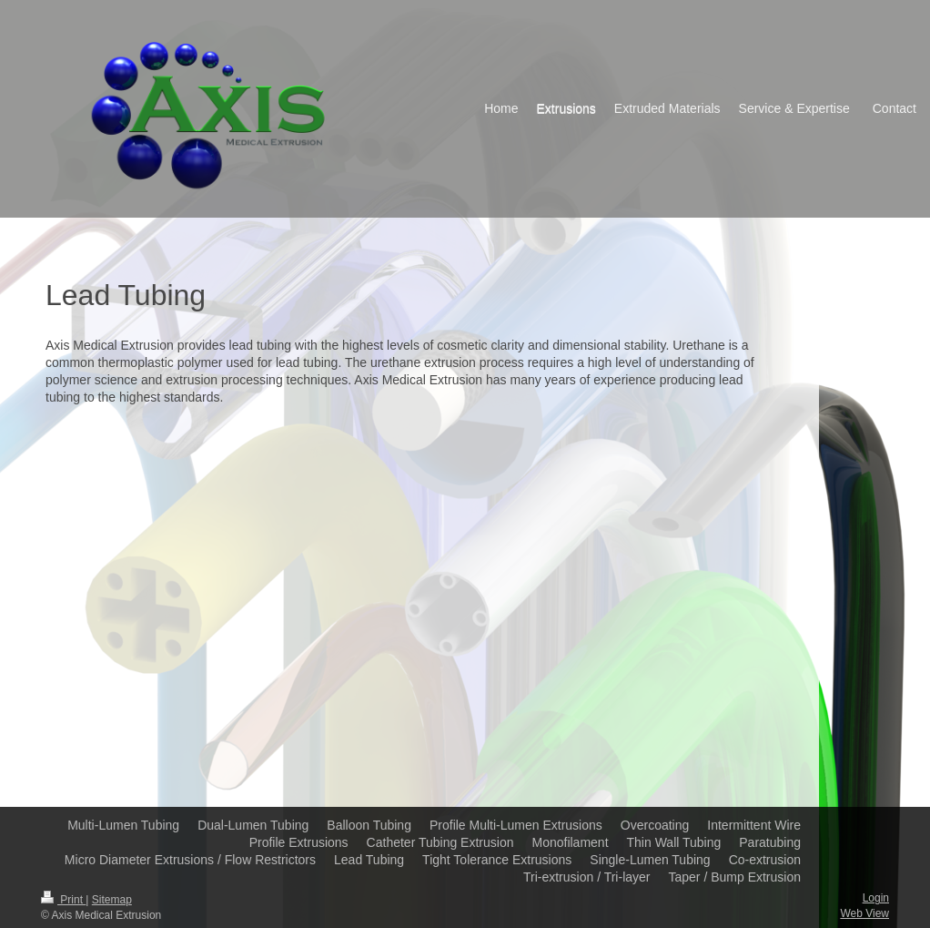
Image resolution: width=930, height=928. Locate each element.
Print (63, 899)
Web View (864, 913)
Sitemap (112, 899)
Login (876, 898)
